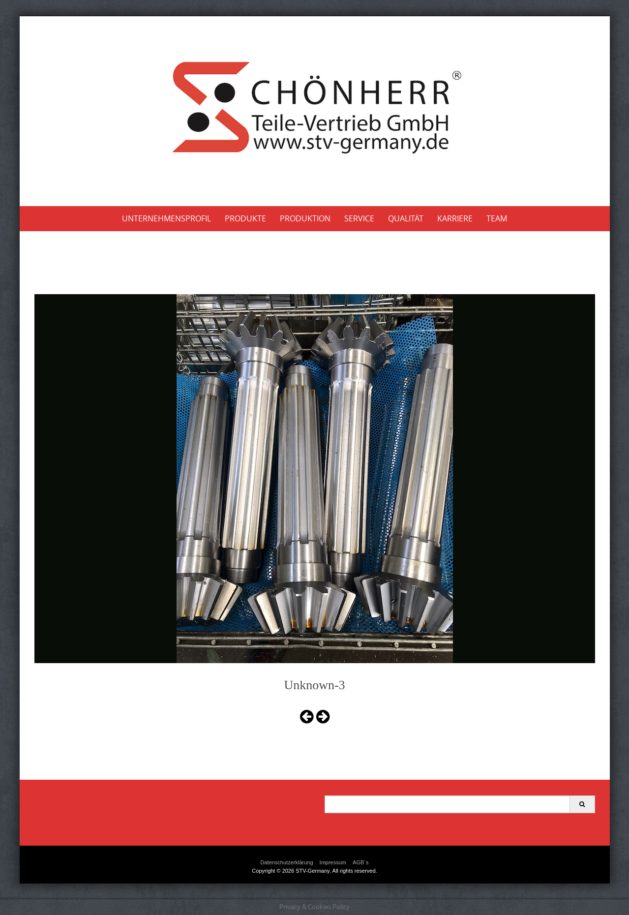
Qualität (405, 218)
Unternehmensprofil (166, 218)
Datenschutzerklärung (287, 862)
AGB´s (360, 862)
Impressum (333, 862)
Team (496, 218)
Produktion (305, 218)
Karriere (455, 218)
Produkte (245, 218)
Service (359, 218)
